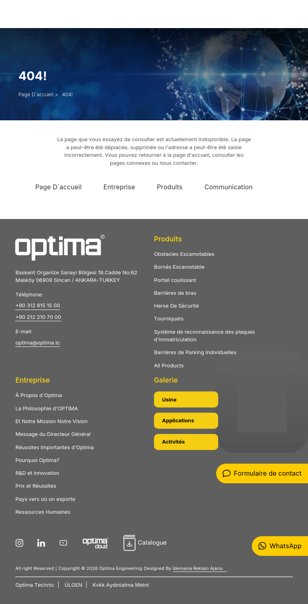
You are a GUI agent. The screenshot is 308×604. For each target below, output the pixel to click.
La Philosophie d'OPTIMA (46, 408)
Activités (173, 441)
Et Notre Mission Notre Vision (51, 421)
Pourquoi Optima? (37, 460)
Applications (178, 420)
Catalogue (145, 543)
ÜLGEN (73, 585)
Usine (169, 399)
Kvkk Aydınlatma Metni (121, 585)
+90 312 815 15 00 (37, 305)
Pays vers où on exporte (45, 499)
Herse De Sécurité (176, 305)
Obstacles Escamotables (184, 254)
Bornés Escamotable (179, 266)
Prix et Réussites (35, 485)
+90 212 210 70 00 (38, 317)
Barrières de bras (175, 293)
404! (67, 94)
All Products (169, 365)
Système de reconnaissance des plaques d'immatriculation (204, 335)
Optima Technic (34, 585)
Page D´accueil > (38, 94)
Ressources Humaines (42, 512)
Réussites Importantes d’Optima (54, 447)
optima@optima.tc (37, 342)
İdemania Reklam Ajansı (198, 568)
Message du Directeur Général (52, 434)
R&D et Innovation (37, 473)
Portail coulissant (175, 280)
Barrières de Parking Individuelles (195, 352)
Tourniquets (169, 318)
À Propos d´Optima (38, 395)
